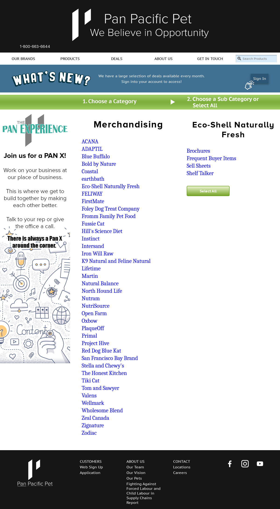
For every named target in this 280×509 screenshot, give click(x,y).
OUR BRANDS (23, 58)
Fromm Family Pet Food (109, 216)
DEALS (116, 58)
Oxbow (89, 321)
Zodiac (89, 433)
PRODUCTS (70, 58)
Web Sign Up (91, 467)
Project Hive (95, 343)
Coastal (90, 171)
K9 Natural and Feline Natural (116, 261)
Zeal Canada (95, 418)
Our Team (135, 467)
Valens (89, 395)
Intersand (93, 246)
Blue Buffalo (96, 156)
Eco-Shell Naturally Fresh (111, 186)
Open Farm (94, 313)
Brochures (198, 151)
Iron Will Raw (97, 253)
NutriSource (95, 306)
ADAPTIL (92, 149)
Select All (208, 191)
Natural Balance (100, 283)
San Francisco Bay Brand (110, 358)
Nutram (91, 298)
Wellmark (93, 403)
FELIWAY (92, 194)
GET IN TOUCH (210, 58)
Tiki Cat (90, 380)
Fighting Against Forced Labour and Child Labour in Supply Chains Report (143, 493)
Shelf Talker (200, 173)
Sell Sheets (198, 166)
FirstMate (93, 201)
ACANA (90, 141)
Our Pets (134, 478)
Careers (180, 472)
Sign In (259, 78)
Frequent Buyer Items (211, 158)
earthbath (93, 179)
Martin (90, 276)
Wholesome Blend (102, 410)
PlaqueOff (93, 328)
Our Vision (135, 472)
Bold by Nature (99, 164)
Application (90, 472)
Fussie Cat (93, 223)
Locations (181, 467)
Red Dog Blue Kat (101, 350)
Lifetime (91, 268)
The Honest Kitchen (104, 373)
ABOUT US (163, 58)
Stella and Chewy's (103, 365)
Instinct (91, 238)
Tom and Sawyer (100, 388)
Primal (89, 335)
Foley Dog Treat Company (111, 208)
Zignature (93, 425)
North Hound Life (102, 291)
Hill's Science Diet (102, 231)
